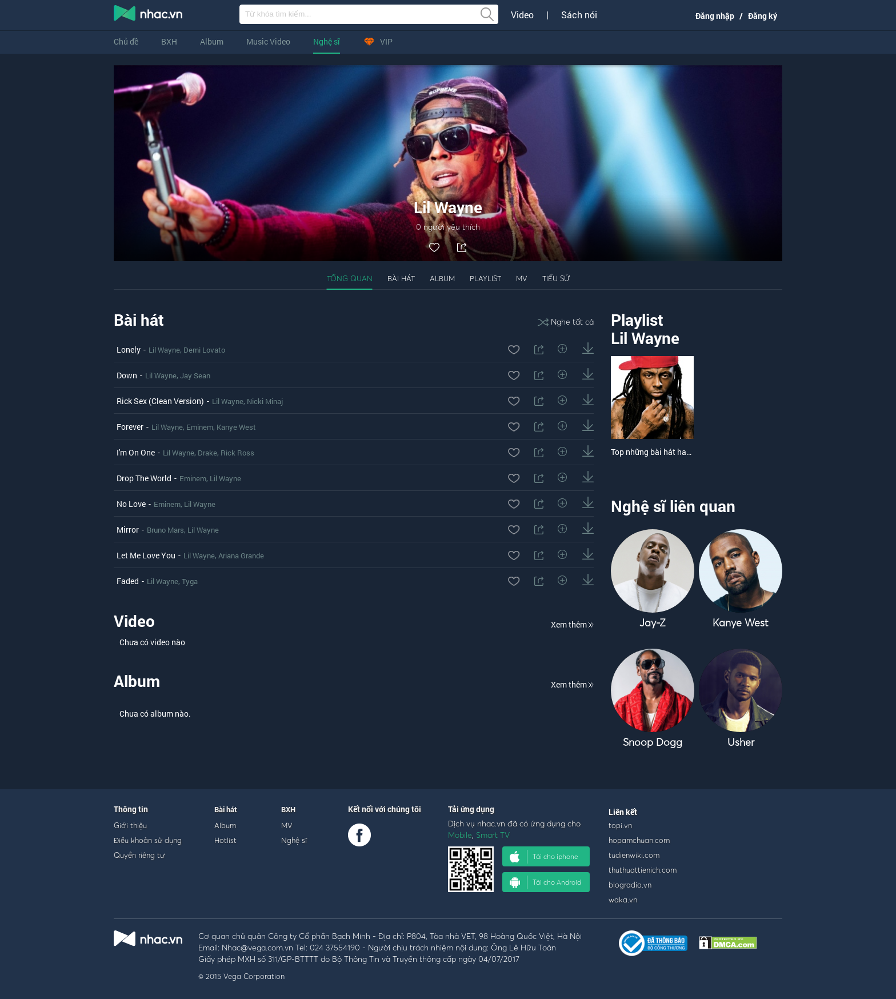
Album (211, 41)
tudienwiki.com (634, 855)
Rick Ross (237, 452)
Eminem (199, 427)
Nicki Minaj (265, 401)
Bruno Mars (165, 530)
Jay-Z (652, 623)
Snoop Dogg (652, 742)
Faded (128, 581)
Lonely (129, 349)
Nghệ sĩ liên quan (673, 506)
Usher (740, 742)
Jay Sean (195, 375)
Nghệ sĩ (326, 41)
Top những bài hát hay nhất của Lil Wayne (685, 451)
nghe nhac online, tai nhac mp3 (148, 15)
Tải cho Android (545, 882)
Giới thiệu (130, 825)
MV (521, 278)
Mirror (128, 529)
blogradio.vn (630, 884)
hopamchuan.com (639, 840)
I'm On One (136, 452)
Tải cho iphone (544, 857)
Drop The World (144, 478)
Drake (207, 452)
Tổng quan (350, 278)
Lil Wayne (164, 350)
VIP (378, 41)
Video (522, 15)
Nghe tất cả (566, 321)
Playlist (485, 278)
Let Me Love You (146, 555)
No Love (131, 503)
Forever (130, 426)
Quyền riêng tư (139, 855)
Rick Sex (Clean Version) (160, 400)
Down (127, 375)
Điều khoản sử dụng (148, 840)
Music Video (268, 41)
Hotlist (225, 840)
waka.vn (623, 899)
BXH (169, 41)
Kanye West (236, 427)
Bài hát (401, 278)
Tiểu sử (556, 278)
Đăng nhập (714, 15)
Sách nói (579, 15)
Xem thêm (572, 624)
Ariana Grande (241, 555)
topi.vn (620, 825)
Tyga (190, 581)
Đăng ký (762, 15)
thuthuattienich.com (643, 869)
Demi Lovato (204, 350)
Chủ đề (126, 41)
